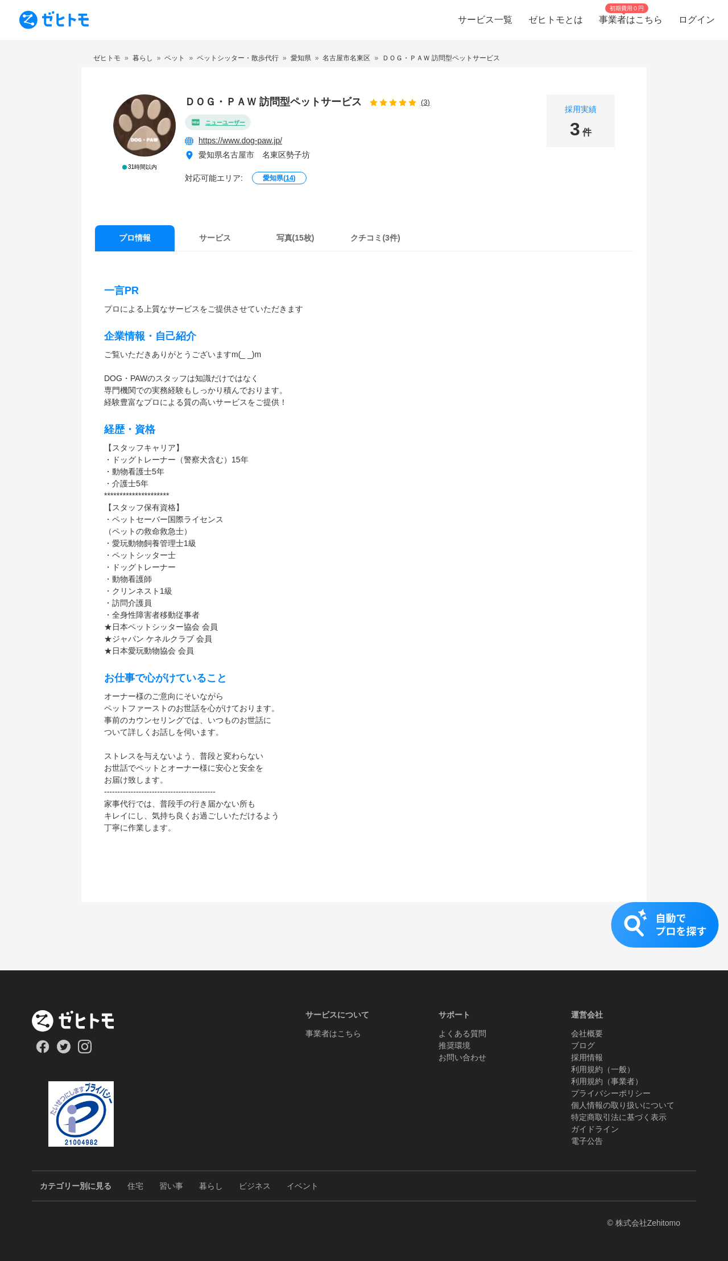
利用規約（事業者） (607, 1081)
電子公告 (587, 1141)
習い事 (171, 1185)
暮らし (211, 1185)
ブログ (583, 1045)
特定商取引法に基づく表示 (619, 1117)
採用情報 (587, 1057)
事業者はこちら (333, 1033)
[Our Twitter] (63, 1050)
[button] (364, 936)
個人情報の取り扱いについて (623, 1105)
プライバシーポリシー (611, 1093)
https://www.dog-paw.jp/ (240, 140)
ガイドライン (595, 1129)
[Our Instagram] (85, 1050)
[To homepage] (54, 20)
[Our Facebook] (42, 1050)
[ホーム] (81, 1021)
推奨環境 (454, 1045)
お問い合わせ (462, 1057)
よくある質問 (462, 1033)
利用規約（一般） (603, 1069)
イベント (302, 1185)
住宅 (135, 1185)
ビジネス (255, 1185)
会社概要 (587, 1033)
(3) (425, 102)
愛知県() (279, 178)
